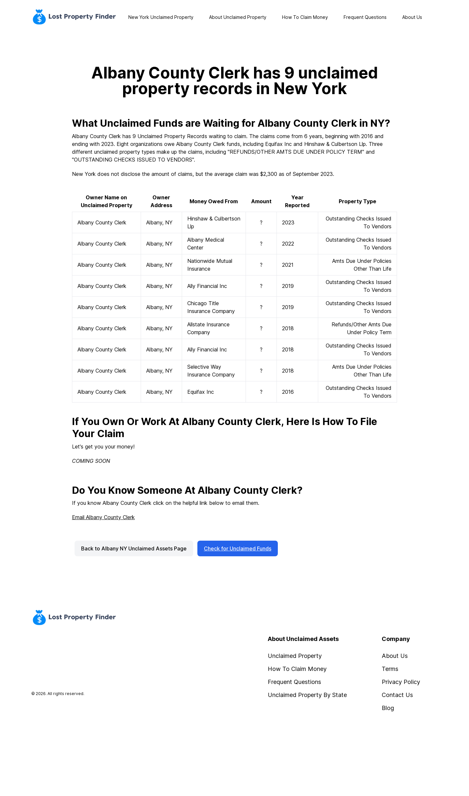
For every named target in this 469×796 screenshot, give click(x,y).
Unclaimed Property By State (307, 694)
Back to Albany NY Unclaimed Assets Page (134, 548)
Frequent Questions (365, 17)
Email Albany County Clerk (103, 517)
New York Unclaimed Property (160, 17)
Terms (390, 668)
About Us (412, 17)
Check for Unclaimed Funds (237, 548)
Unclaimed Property (295, 655)
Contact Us (397, 694)
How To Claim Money (305, 17)
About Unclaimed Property (237, 17)
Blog (388, 707)
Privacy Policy (401, 681)
